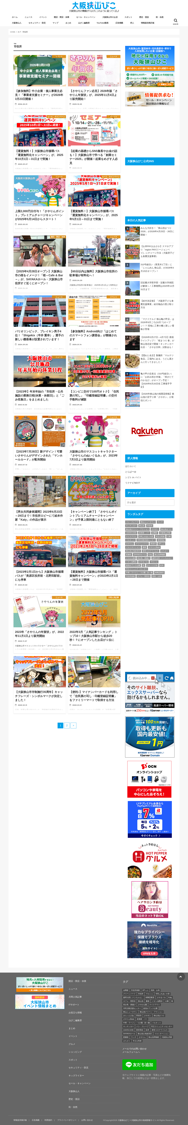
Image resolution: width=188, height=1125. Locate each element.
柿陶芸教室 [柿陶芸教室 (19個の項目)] (159, 573)
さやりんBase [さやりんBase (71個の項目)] (154, 547)
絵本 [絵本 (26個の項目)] (162, 565)
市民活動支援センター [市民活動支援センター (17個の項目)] (146, 540)
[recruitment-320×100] (39, 991)
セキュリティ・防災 (37, 23)
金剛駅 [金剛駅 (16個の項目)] (154, 533)
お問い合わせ (87, 1120)
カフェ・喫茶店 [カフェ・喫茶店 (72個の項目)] (143, 576)
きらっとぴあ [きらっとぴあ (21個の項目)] (152, 565)
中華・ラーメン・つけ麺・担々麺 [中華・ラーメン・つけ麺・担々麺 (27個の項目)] (139, 573)
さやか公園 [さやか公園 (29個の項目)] (130, 558)
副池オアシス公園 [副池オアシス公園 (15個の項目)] (133, 565)
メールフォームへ (131, 1052)
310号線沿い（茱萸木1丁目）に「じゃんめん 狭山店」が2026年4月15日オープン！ (157, 267)
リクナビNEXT (132, 483)
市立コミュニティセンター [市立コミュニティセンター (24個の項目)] (136, 569)
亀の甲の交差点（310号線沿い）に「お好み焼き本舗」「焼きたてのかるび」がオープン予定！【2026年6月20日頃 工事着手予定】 (157, 380)
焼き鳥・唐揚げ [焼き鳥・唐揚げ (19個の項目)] (143, 558)
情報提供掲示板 (147, 23)
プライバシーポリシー (66, 1120)
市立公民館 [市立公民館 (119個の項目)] (160, 537)
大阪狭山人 (16, 23)
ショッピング (75, 1052)
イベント (43, 17)
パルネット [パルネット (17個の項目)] (130, 540)
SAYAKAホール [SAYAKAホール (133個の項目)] (140, 555)
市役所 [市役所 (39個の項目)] (149, 526)
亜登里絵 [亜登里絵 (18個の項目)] (161, 540)
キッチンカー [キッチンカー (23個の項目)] (131, 526)
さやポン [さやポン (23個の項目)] (154, 529)
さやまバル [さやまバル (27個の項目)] (143, 562)
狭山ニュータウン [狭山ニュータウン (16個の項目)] (148, 522)
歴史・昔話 (144, 17)
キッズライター (76, 1075)
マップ (55, 23)
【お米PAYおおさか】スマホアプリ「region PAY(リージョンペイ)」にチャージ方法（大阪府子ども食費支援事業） (157, 251)
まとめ (68, 23)
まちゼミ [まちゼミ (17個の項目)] (164, 551)
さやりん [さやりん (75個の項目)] (129, 544)
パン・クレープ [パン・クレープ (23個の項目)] (132, 522)
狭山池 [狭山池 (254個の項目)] (141, 526)
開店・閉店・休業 (61, 17)
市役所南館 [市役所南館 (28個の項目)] (130, 576)
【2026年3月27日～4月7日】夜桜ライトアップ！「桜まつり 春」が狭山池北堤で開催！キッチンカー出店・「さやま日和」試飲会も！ (157, 342)
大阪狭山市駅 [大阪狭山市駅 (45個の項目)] (165, 533)
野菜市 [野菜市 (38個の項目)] (153, 544)
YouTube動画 (103, 23)
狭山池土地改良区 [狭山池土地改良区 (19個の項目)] (133, 551)
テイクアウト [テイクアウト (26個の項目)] (131, 537)
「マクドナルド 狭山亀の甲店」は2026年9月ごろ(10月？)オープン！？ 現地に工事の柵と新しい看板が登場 (157, 324)
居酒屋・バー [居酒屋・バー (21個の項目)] (144, 533)
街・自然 (159, 17)
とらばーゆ (130, 471)
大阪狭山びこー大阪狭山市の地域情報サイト (137, 1120)
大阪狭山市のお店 (110, 17)
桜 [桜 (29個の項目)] (143, 565)
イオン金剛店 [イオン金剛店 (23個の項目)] (131, 562)
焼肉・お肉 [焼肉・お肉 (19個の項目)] (156, 576)
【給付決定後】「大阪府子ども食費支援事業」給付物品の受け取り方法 (157, 304)
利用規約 (48, 1120)
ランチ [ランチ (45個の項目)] (160, 522)
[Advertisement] (149, 131)
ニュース (28, 17)
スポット (128, 17)
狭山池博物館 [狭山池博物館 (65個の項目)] (160, 555)
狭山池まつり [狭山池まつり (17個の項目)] (166, 529)
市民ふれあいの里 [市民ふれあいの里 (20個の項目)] (146, 537)
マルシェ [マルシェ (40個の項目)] (154, 562)
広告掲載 (119, 23)
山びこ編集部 (84, 23)
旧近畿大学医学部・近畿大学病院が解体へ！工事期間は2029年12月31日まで (157, 285)
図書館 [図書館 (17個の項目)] (128, 555)
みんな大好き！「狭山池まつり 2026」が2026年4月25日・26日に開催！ (157, 231)
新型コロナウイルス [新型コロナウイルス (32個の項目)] (150, 551)
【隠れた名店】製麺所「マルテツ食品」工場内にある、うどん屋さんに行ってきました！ (157, 358)
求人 (132, 23)
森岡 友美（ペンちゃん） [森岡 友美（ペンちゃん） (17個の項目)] (162, 558)
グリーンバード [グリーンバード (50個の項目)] (142, 544)
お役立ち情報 (75, 1012)
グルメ (72, 1044)
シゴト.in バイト (133, 477)
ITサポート (74, 1004)
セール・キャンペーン (85, 17)
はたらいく (130, 466)
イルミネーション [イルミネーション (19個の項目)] (133, 547)
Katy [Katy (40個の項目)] (150, 555)
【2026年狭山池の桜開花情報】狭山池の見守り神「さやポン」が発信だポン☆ (157, 397)
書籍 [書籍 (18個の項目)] (144, 547)
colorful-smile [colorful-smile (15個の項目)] (131, 533)
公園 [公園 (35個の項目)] (169, 537)
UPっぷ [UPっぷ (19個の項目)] (161, 544)
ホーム (15, 17)
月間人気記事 (75, 997)
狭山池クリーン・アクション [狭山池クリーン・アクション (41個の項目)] (137, 529)
